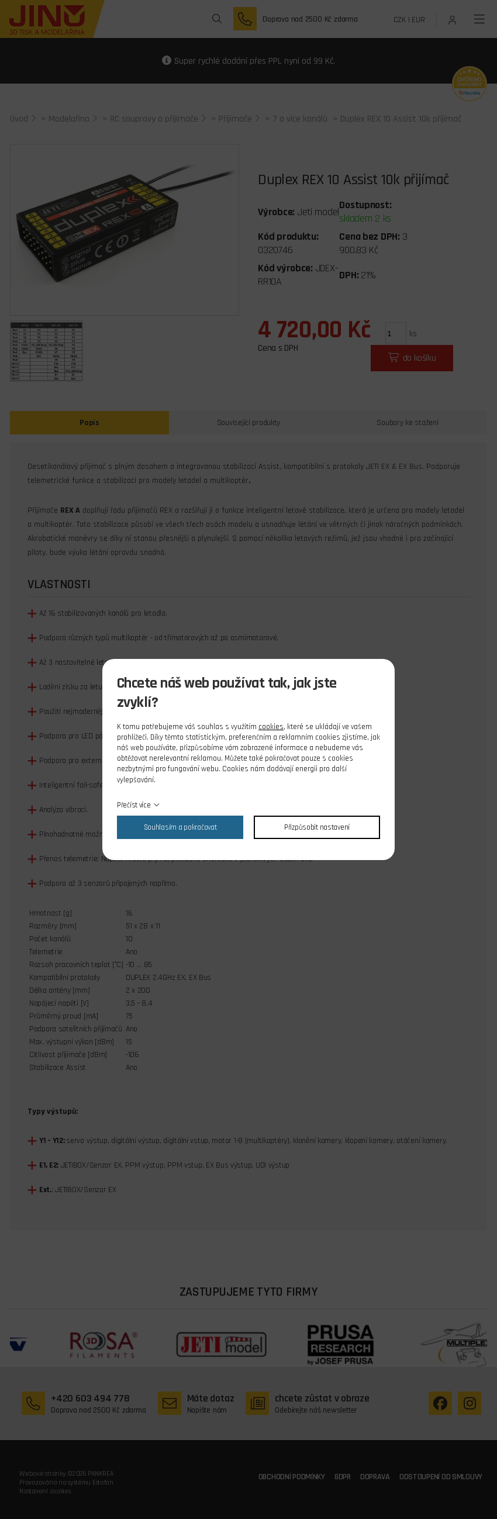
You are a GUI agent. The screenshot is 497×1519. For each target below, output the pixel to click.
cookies (271, 726)
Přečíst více (134, 805)
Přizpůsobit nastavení (317, 827)
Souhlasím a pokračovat (180, 827)
